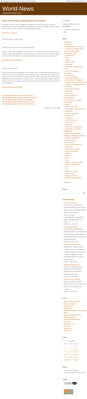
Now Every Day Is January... (72, 279)
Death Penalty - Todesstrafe (73, 80)
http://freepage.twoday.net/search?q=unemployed (17, 100)
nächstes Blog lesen (78, 1)
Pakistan (67, 153)
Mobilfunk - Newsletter (72, 138)
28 (69, 357)
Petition (67, 156)
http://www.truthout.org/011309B (12, 87)
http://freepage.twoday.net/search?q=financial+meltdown (19, 98)
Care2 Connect (69, 62)
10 (75, 349)
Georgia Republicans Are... (72, 264)
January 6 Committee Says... (73, 244)
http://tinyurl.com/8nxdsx (9, 33)
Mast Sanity (67, 326)
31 (75, 357)
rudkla (47, 108)
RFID (66, 158)
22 (71, 354)
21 (69, 354)
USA (18, 1)
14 (69, 352)
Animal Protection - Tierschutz (74, 46)
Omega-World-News (71, 151)
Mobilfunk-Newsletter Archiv (72, 315)
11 (77, 349)
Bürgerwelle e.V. (69, 306)
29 (71, 357)
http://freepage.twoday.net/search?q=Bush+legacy (17, 95)
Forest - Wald (69, 93)
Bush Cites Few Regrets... (28, 1)
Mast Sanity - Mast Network (73, 127)
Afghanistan (68, 44)
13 (67, 352)
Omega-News (68, 308)
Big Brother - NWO (71, 53)
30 (73, 357)
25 (77, 354)
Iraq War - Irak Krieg (71, 113)
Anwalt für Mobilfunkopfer (72, 319)
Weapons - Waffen (71, 176)
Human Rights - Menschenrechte (75, 109)
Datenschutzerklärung (72, 78)
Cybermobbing (69, 75)
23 (73, 354)
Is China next (69, 115)
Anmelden (68, 1)
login (65, 32)
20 (67, 354)
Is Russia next (69, 122)
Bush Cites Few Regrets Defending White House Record (24, 21)
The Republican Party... (71, 227)
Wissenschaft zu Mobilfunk (73, 178)
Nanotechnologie (70, 140)
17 (75, 352)
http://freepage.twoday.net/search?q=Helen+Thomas (18, 104)
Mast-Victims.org (69, 324)
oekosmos (67, 322)
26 (65, 357)
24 (75, 354)
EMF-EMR (68, 86)
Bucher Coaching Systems (72, 301)
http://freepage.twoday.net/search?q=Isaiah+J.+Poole (18, 102)
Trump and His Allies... (71, 203)
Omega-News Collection (72, 149)
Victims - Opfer (69, 173)
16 (73, 352)
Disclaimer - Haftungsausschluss (75, 84)
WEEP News (68, 328)
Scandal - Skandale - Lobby (73, 162)
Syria (66, 167)
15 (71, 352)
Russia (67, 160)
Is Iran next (68, 118)
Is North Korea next (71, 120)
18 (77, 352)
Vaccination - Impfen (71, 171)
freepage (13, 1)
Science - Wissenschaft (72, 164)
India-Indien (68, 111)
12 (65, 352)
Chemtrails (68, 64)
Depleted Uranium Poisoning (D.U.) (76, 82)
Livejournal (68, 124)
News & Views (69, 142)
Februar (75, 360)
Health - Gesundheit (71, 107)
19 (65, 354)
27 (67, 357)
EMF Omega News (70, 317)
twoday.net (6, 1)
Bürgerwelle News (69, 304)
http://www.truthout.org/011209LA (12, 60)
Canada (67, 60)
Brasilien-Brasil (69, 55)
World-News (18, 8)
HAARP (67, 104)
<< (85, 1)
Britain (67, 58)
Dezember (67, 360)
